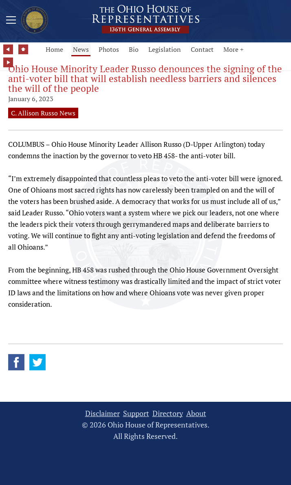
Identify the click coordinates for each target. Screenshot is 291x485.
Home (54, 49)
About (196, 413)
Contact (202, 49)
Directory (167, 413)
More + (233, 49)
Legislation (164, 49)
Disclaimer (102, 413)
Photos (109, 49)
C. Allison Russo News (43, 113)
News (81, 49)
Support (136, 413)
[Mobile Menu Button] (11, 21)
